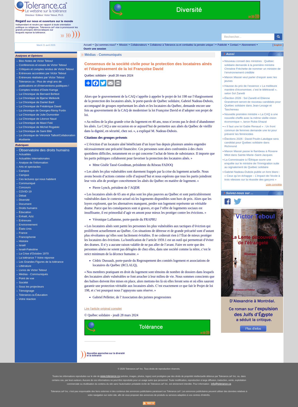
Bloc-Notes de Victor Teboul (36, 60)
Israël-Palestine (28, 249)
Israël (22, 245)
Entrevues (25, 220)
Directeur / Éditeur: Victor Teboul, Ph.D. (44, 15)
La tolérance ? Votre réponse (36, 257)
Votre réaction (27, 299)
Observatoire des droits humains (44, 150)
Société (23, 282)
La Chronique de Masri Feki (36, 122)
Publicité (222, 44)
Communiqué (27, 183)
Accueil (88, 44)
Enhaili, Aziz (26, 216)
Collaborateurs (139, 44)
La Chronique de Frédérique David (40, 106)
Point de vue (26, 278)
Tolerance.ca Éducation (33, 294)
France (23, 232)
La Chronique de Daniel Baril (36, 102)
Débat (22, 195)
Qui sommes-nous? (105, 44)
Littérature (25, 265)
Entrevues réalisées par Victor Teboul (41, 77)
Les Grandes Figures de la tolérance (41, 261)
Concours (25, 187)
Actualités (25, 154)
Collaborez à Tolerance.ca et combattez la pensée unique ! (182, 44)
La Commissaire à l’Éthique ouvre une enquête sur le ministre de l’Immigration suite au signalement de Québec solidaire (252, 163)
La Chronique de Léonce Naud (37, 118)
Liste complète (274, 184)
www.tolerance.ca (110, 376)
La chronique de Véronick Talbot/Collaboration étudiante (47, 137)
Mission (123, 44)
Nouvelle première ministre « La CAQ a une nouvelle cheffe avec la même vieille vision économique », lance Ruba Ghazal (251, 118)
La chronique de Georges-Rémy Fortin (42, 110)
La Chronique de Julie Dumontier (39, 114)
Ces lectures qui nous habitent (37, 179)
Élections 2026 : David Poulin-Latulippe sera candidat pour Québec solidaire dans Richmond (252, 142)
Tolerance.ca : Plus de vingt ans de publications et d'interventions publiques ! (44, 83)
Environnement (28, 224)
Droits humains (28, 208)
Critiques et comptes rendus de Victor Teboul (46, 69)
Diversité (24, 199)
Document (25, 203)
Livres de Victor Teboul (33, 270)
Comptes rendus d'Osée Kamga (38, 89)
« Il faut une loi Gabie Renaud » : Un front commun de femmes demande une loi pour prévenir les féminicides (251, 130)
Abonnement (249, 44)
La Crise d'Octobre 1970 (34, 253)
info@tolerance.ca (221, 383)
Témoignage (26, 290)
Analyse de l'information (33, 162)
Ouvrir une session (95, 48)
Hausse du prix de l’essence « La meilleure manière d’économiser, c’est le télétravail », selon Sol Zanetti (251, 89)
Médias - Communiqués (33, 274)
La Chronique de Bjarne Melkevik (39, 98)
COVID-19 (25, 191)
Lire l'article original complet (103, 308)
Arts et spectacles (30, 166)
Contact (234, 44)
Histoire (23, 241)
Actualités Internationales (34, 158)
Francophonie (27, 237)
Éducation (25, 212)
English (278, 45)
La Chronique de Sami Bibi (35, 131)
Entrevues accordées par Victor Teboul (42, 73)
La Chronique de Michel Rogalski (39, 127)
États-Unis (25, 228)
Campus (24, 170)
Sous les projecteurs (31, 286)
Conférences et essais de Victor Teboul (43, 65)
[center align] (278, 36)
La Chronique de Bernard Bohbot (39, 93)
